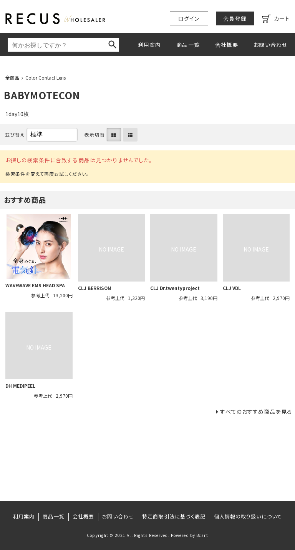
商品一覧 (187, 44)
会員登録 (234, 18)
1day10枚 (17, 114)
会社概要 (226, 44)
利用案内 (149, 44)
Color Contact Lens (45, 77)
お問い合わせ (270, 44)
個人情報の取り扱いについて (248, 516)
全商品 (12, 77)
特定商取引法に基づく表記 (174, 516)
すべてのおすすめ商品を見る (256, 411)
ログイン (188, 18)
